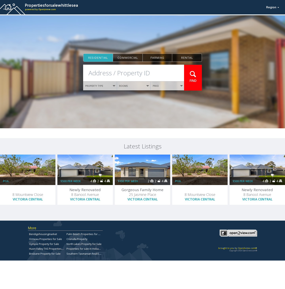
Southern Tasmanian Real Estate (85, 253)
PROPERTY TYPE (100, 86)
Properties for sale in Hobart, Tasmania (89, 248)
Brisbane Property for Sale (45, 253)
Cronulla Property (76, 239)
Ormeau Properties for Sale (45, 239)
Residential (98, 58)
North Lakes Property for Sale (84, 244)
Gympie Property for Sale (44, 244)
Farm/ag (157, 58)
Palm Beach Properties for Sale (84, 234)
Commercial (128, 58)
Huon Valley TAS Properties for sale (50, 248)
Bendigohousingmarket (43, 234)
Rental (187, 58)
